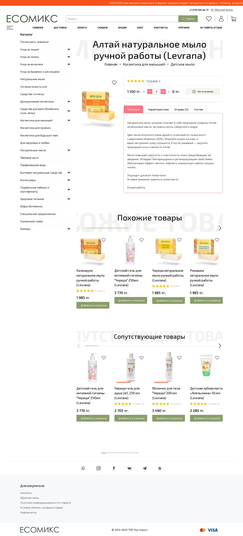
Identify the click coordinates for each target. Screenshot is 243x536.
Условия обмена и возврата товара (41, 507)
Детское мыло (183, 64)
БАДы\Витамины (31, 206)
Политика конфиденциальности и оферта (45, 502)
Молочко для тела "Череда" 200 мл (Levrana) (166, 393)
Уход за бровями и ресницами (39, 71)
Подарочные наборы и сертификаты (34, 189)
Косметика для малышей (144, 64)
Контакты (161, 27)
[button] (79, 228)
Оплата (82, 27)
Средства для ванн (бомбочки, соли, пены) (39, 110)
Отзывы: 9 (176, 403)
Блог (140, 27)
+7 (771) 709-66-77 (199, 10)
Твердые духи (29, 157)
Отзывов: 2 (153, 80)
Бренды (25, 228)
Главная (38, 27)
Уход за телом (29, 56)
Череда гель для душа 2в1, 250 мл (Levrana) (127, 393)
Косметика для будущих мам (39, 135)
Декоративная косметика (37, 101)
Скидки (102, 27)
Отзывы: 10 (138, 403)
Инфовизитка (28, 512)
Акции (122, 27)
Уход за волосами (31, 64)
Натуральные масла (33, 150)
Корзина (184, 27)
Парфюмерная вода (33, 165)
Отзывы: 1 (100, 290)
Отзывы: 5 (176, 286)
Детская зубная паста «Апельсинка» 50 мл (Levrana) (206, 393)
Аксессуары (28, 180)
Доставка (60, 27)
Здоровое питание (32, 198)
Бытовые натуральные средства (41, 172)
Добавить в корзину (94, 305)
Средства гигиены (32, 94)
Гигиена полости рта (33, 86)
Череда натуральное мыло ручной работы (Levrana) (168, 275)
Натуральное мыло (32, 79)
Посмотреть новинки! (34, 41)
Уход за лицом (29, 49)
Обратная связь (29, 497)
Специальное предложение (38, 213)
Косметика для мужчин (35, 127)
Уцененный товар (31, 221)
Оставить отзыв (211, 27)
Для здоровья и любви (34, 142)
